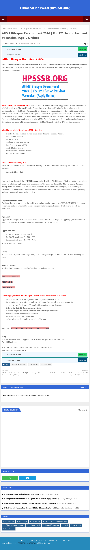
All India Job (36, 521)
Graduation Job (62, 521)
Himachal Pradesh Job (19, 364)
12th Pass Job (23, 521)
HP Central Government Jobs (14, 525)
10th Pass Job (9, 521)
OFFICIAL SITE (8, 287)
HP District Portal (34, 525)
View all (83, 387)
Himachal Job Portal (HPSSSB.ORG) (45, 8)
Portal (66, 525)
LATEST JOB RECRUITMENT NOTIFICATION (30, 328)
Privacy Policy (66, 540)
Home (4, 29)
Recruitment (34, 364)
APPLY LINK (7, 282)
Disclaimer (23, 540)
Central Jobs (48, 521)
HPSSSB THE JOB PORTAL (26, 543)
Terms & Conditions (38, 540)
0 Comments (83, 410)
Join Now (82, 49)
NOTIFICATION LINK (11, 276)
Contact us (53, 540)
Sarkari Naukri (12, 29)
